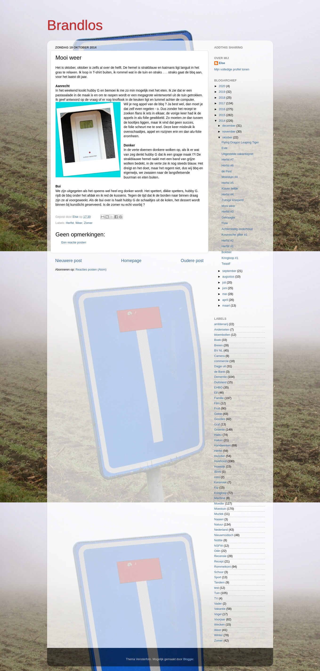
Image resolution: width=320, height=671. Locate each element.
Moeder (219, 503)
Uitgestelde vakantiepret (237, 154)
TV (216, 598)
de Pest (227, 171)
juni (225, 288)
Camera (219, 356)
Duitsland (220, 382)
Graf (217, 424)
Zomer (88, 223)
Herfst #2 (228, 240)
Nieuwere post (68, 260)
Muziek (219, 514)
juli (224, 282)
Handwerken (222, 445)
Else (222, 63)
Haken (218, 440)
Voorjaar (219, 619)
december (229, 125)
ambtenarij (221, 324)
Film (217, 403)
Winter (218, 635)
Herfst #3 (228, 211)
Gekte (218, 414)
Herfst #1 (228, 246)
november (229, 131)
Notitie (218, 540)
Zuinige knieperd (232, 200)
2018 (222, 97)
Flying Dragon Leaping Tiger (240, 142)
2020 (222, 86)
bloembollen (222, 334)
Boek (217, 340)
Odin (217, 551)
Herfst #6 (228, 165)
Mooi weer (228, 206)
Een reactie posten (73, 242)
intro (217, 477)
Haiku (218, 435)
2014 (222, 120)
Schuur (219, 572)
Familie (219, 398)
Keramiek (220, 482)
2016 (222, 109)
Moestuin (220, 508)
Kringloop (220, 493)
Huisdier (219, 456)
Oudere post (192, 260)
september (229, 271)
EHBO (218, 387)
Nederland (221, 529)
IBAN (217, 471)
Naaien (219, 519)
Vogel (218, 614)
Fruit (217, 408)
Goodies (219, 419)
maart (226, 305)
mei (225, 294)
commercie (221, 361)
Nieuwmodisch (224, 535)
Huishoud (220, 461)
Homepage (131, 260)
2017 (222, 103)
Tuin (217, 593)
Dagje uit (220, 366)
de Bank (219, 371)
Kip (216, 487)
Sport (217, 577)
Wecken (219, 624)
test (216, 588)
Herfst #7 (228, 159)
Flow (225, 223)
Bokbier (227, 252)
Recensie (220, 556)
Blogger (188, 659)
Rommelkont (222, 566)
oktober (227, 137)
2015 (222, 115)
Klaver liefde (230, 188)
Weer (78, 223)
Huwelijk (219, 466)
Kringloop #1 (230, 258)
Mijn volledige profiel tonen (231, 69)
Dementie (220, 377)
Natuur (218, 524)
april (225, 300)
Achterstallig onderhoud (237, 229)
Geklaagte (228, 217)
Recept (219, 561)
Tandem (219, 582)
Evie (224, 148)
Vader (218, 603)
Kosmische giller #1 (234, 234)
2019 (222, 91)
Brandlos (75, 25)
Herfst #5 (228, 183)
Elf (216, 392)
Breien (218, 345)
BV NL (218, 350)
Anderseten (221, 329)
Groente (219, 429)
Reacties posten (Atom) (91, 269)
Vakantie (220, 608)
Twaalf (226, 263)
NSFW (218, 545)
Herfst (70, 223)
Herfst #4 (228, 194)
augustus (228, 276)
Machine (220, 498)
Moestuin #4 (230, 177)
